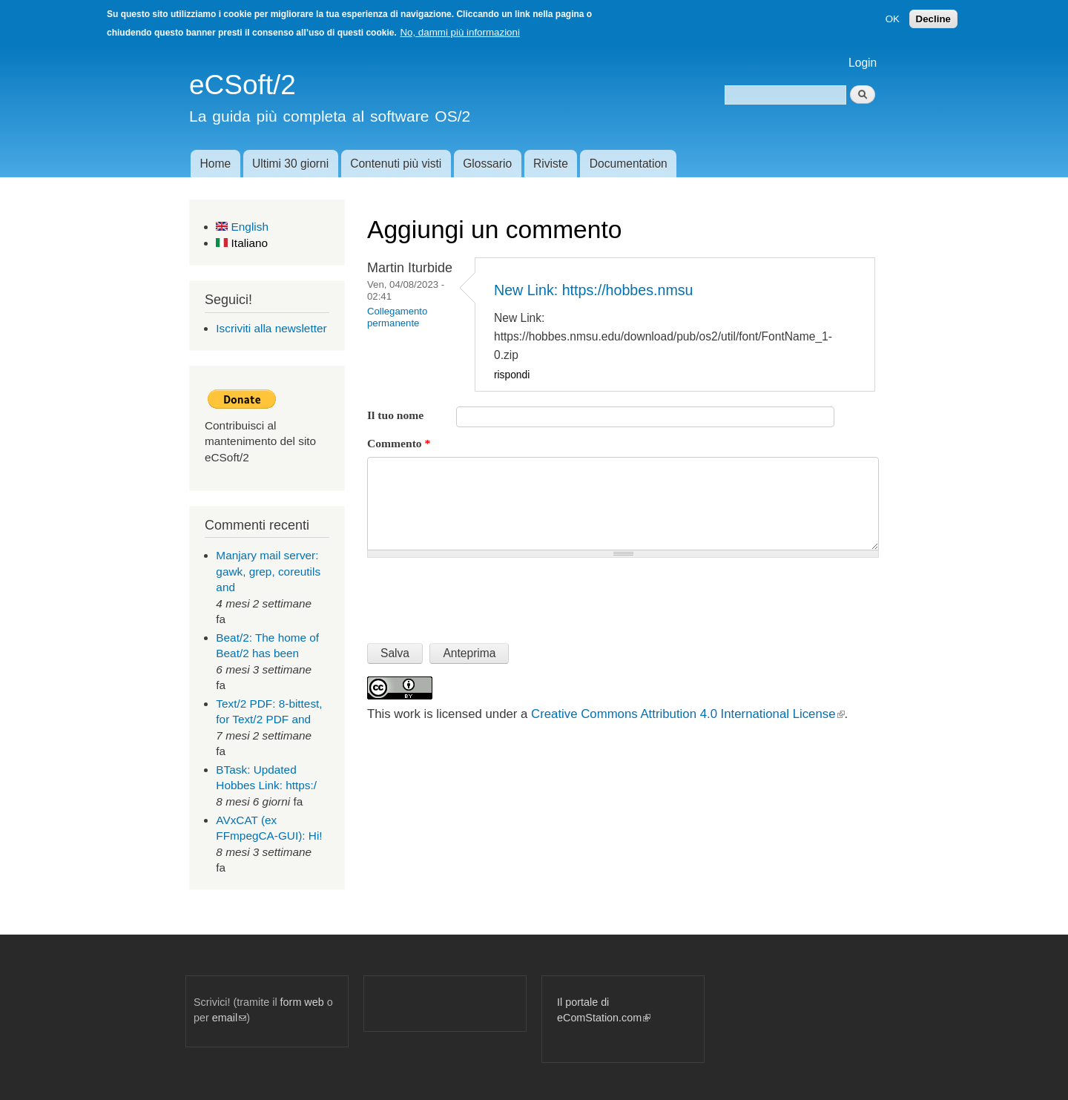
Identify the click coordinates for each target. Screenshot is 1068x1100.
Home (215, 163)
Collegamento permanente (397, 317)
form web (302, 1002)
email (229, 1018)
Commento (398, 443)
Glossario (487, 163)
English (242, 226)
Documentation (629, 163)
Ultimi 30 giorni (290, 163)
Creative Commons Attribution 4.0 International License (687, 714)
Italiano (242, 243)
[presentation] (480, 594)
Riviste (550, 163)
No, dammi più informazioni (459, 32)
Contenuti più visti (395, 163)
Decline (933, 18)
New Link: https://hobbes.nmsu (593, 290)
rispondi (512, 375)
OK (893, 18)
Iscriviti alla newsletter (271, 328)
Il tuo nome (395, 415)
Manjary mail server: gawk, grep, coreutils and (268, 571)
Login (862, 62)
